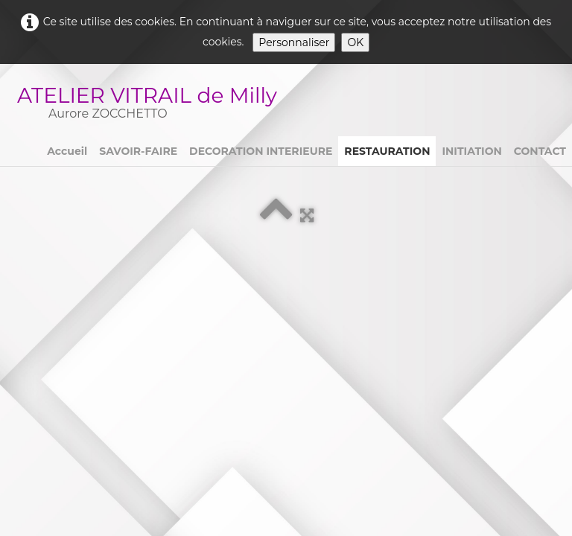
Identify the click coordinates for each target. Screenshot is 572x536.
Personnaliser (293, 42)
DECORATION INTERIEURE (260, 151)
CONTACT (540, 151)
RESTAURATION (387, 151)
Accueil (67, 151)
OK (355, 42)
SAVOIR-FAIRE (138, 151)
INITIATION (471, 151)
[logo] (153, 104)
